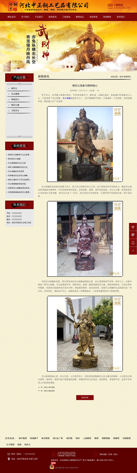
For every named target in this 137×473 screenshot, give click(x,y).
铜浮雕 (69, 438)
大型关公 (15, 110)
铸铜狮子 (34, 438)
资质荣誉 (93, 17)
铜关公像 (15, 105)
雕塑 (96, 438)
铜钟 (78, 438)
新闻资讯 (53, 17)
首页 (121, 77)
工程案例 (66, 17)
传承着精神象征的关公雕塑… (19, 192)
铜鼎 (19, 444)
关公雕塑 (15, 94)
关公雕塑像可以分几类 (17, 163)
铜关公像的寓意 (49, 391)
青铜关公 (15, 99)
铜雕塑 (116, 438)
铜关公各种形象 (49, 387)
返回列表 (84, 398)
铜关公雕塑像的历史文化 (18, 167)
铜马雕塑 (45, 438)
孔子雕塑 (10, 444)
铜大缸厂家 (58, 438)
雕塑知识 (80, 17)
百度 (110, 454)
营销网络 (107, 17)
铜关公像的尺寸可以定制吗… (19, 180)
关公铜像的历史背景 (16, 171)
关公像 (67, 98)
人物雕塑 (87, 438)
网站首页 (12, 17)
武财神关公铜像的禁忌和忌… (19, 188)
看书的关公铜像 (14, 159)
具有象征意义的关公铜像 (18, 175)
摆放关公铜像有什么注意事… (19, 155)
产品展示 (39, 17)
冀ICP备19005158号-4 (105, 460)
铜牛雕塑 (23, 438)
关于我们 (25, 17)
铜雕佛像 (106, 438)
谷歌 (115, 454)
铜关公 (14, 88)
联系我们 (121, 17)
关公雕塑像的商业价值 (17, 184)
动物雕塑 (127, 438)
